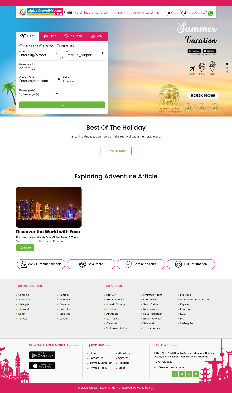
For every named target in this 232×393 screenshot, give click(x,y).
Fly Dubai (186, 295)
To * (68, 51)
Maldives (64, 314)
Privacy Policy (97, 367)
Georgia (64, 295)
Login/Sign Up (195, 13)
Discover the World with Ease (49, 232)
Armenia (64, 305)
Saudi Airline (150, 305)
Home (93, 353)
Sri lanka (64, 309)
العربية (149, 12)
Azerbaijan (24, 300)
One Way (49, 46)
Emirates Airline (152, 295)
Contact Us (96, 358)
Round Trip (30, 46)
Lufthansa (112, 319)
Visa (96, 35)
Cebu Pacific (150, 300)
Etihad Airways (115, 300)
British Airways (152, 319)
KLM (183, 314)
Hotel (50, 35)
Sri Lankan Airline (117, 328)
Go (62, 104)
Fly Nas (184, 305)
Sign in (174, 13)
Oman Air (112, 324)
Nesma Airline (151, 309)
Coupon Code (26, 77)
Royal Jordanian (152, 314)
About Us (123, 353)
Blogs (121, 367)
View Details (116, 151)
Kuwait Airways (115, 305)
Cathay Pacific (188, 324)
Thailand (23, 309)
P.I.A (182, 319)
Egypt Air (186, 309)
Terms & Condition (100, 363)
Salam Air (149, 324)
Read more (25, 247)
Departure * (26, 64)
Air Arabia (112, 314)
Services (123, 358)
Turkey (22, 319)
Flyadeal (111, 309)
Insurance (73, 35)
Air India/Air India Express (195, 300)
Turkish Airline (152, 328)
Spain (21, 314)
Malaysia (23, 305)
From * (23, 51)
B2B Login (117, 13)
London (63, 319)
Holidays (123, 363)
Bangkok (23, 295)
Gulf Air (111, 295)
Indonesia (65, 300)
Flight (27, 35)
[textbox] (38, 55)
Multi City (67, 46)
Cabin (66, 77)
